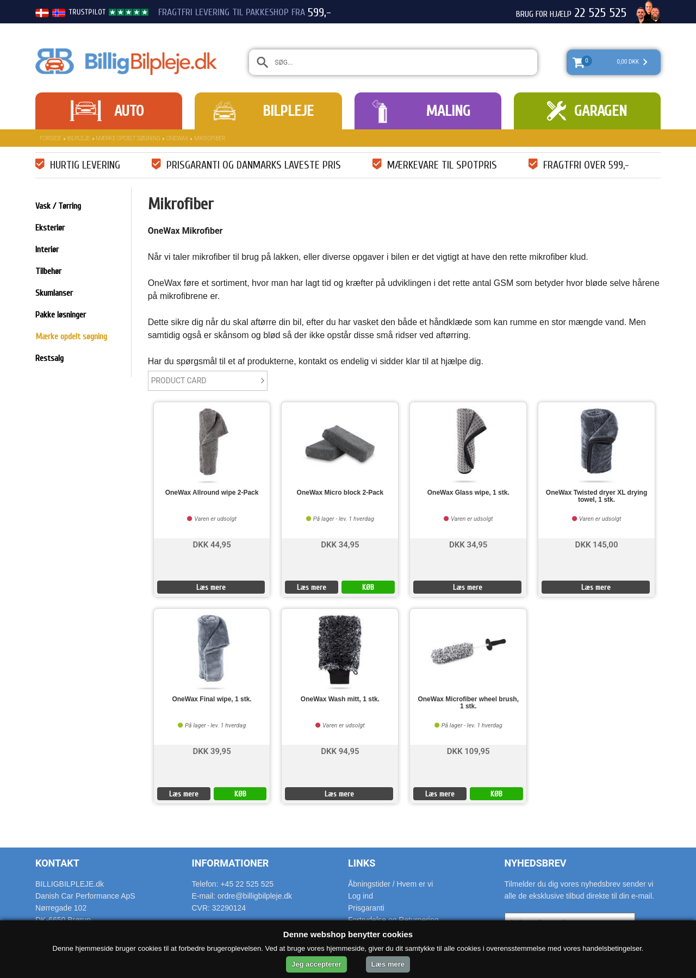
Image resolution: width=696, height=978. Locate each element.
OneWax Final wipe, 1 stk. (211, 699)
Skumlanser (54, 293)
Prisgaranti (366, 908)
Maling (448, 111)
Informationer (230, 863)
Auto (129, 111)
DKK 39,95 (211, 750)
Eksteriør (50, 228)
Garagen (600, 111)
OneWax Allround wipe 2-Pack (212, 492)
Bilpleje (288, 111)
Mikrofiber (209, 138)
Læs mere (211, 587)
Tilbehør (48, 271)
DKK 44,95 (211, 544)
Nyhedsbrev (536, 863)
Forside (50, 138)
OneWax (177, 138)
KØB (368, 587)
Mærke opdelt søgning (128, 138)
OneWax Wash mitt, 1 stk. (340, 699)
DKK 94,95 (340, 750)
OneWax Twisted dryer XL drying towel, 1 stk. (597, 496)
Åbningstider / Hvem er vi (390, 884)
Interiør (47, 249)
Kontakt (57, 863)
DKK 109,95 (468, 750)
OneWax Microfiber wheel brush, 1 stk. (468, 703)
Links (361, 863)
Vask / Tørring (58, 206)
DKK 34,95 (340, 544)
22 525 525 (600, 13)
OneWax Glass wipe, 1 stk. (468, 492)
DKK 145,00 (596, 544)
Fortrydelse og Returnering (393, 919)
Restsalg (49, 358)
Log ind (360, 896)
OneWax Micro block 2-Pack (340, 492)
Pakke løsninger (60, 315)
